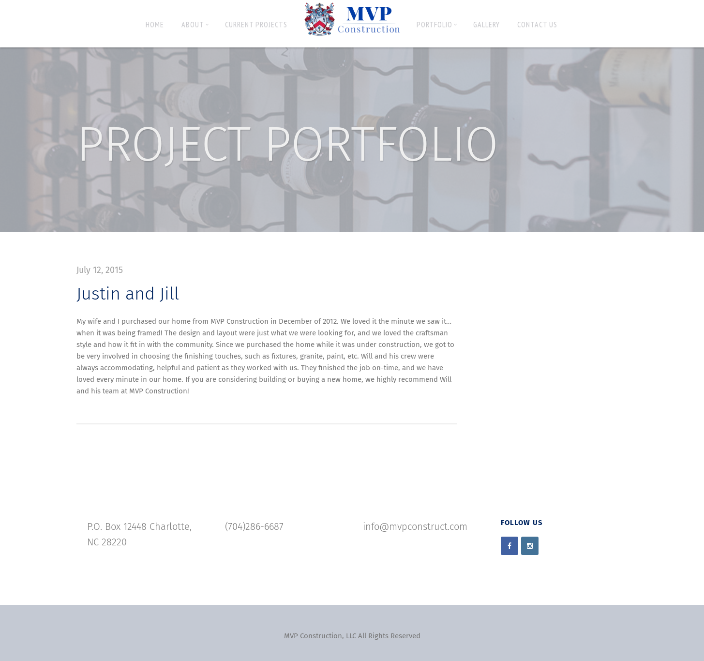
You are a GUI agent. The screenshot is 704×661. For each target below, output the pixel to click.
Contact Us (537, 24)
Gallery (486, 24)
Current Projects (256, 24)
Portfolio (437, 24)
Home (155, 24)
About (195, 24)
